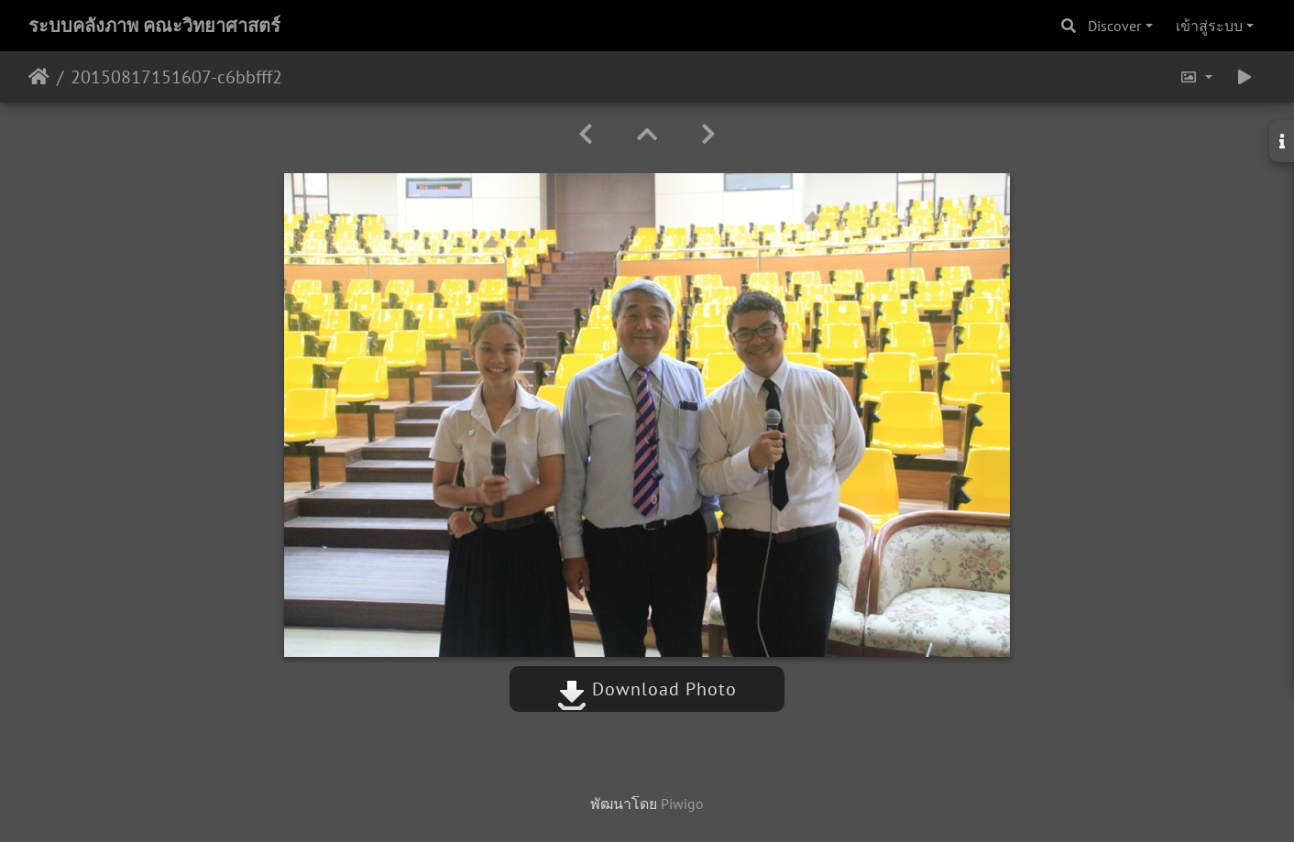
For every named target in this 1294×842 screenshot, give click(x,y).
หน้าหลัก (38, 77)
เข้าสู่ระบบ (1209, 25)
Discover (1114, 25)
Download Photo (647, 689)
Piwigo (682, 803)
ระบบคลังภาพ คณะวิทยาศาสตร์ (154, 26)
